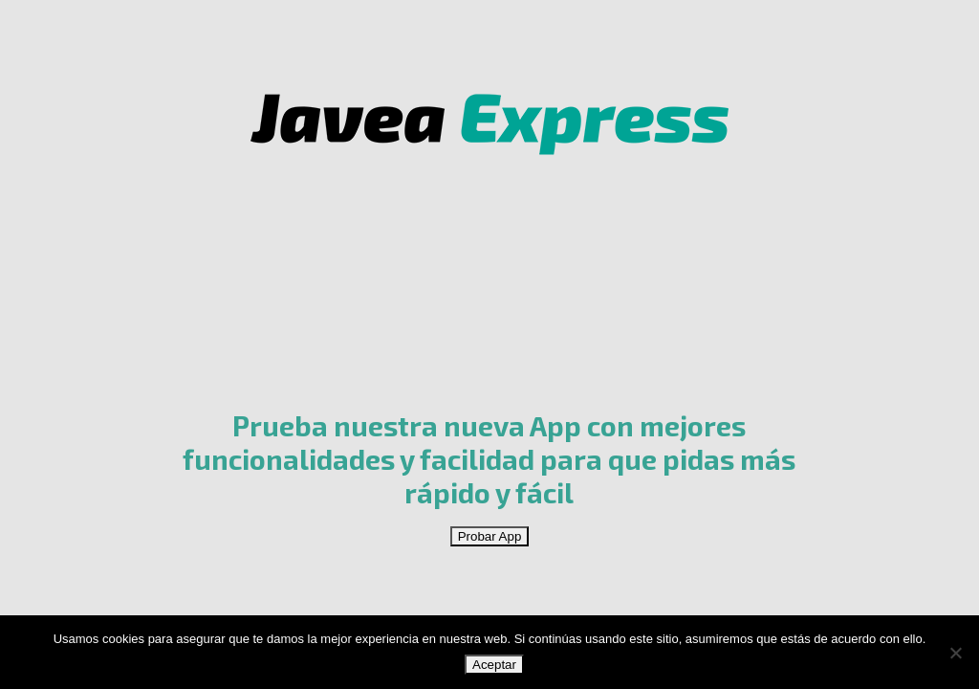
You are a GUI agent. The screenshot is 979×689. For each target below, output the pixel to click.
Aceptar (494, 664)
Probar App (490, 536)
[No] (955, 652)
